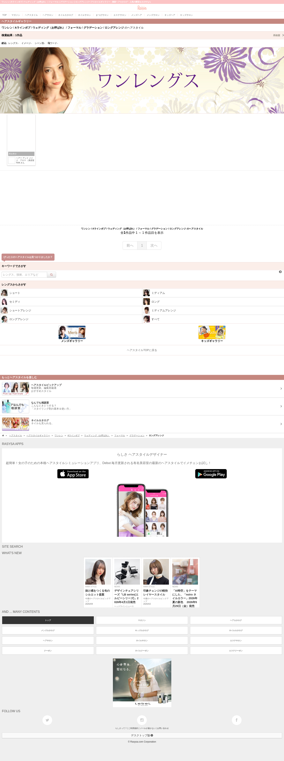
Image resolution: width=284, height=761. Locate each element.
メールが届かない (148, 728)
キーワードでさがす (14, 266)
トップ (48, 620)
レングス (13, 43)
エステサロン (236, 640)
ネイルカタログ (236, 630)
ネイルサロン (142, 640)
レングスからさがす (14, 284)
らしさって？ (121, 728)
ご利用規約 (133, 728)
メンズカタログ (48, 630)
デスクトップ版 (142, 735)
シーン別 (40, 43)
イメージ (26, 43)
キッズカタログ (142, 630)
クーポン (48, 651)
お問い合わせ (163, 728)
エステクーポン (236, 651)
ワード (53, 43)
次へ (153, 245)
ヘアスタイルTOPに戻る (142, 350)
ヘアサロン (48, 640)
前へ (130, 245)
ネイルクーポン (142, 651)
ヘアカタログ (236, 620)
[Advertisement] (142, 198)
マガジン (142, 620)
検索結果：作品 (143, 35)
